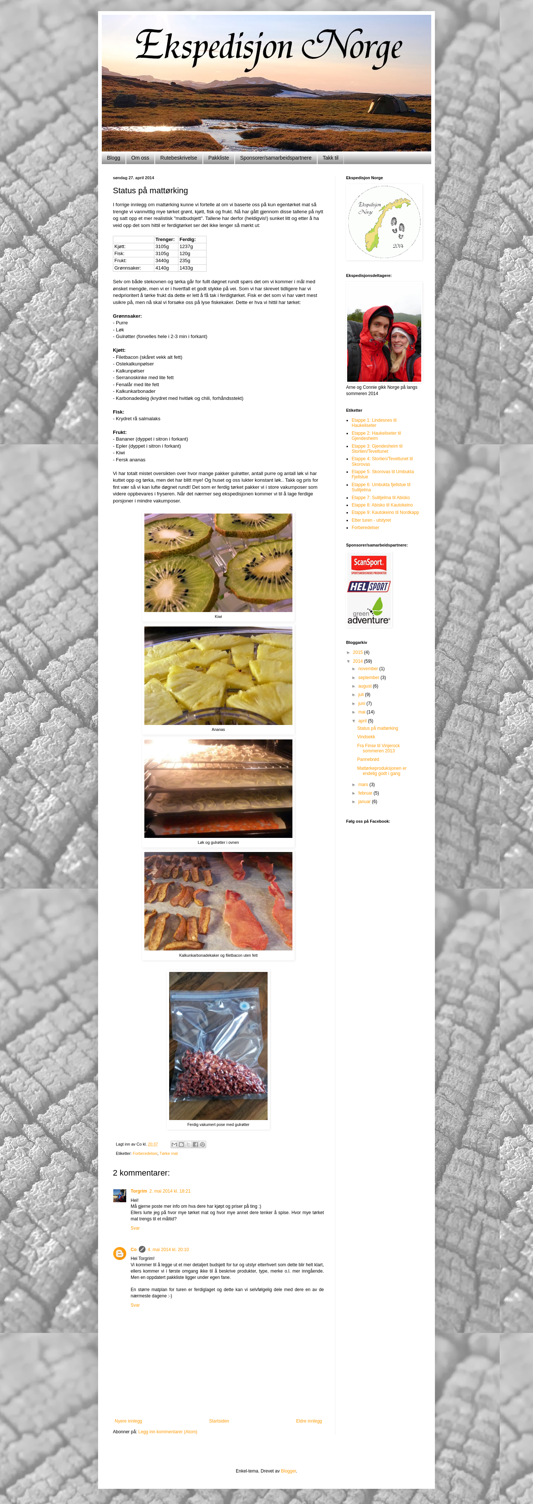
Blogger (288, 1471)
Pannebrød (368, 759)
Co (134, 1249)
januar (365, 801)
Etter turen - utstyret (371, 520)
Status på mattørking (377, 728)
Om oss (140, 158)
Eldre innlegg (309, 1421)
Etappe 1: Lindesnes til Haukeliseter (374, 423)
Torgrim (139, 1191)
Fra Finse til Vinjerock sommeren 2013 (378, 748)
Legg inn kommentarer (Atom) (167, 1431)
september (369, 677)
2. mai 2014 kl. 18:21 (169, 1191)
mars (363, 784)
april (363, 720)
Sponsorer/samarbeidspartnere (276, 158)
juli (361, 694)
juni (362, 703)
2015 (358, 652)
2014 (358, 661)
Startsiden (219, 1421)
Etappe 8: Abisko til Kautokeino (382, 505)
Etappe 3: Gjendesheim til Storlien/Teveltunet (377, 449)
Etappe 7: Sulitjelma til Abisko (381, 497)
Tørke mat (169, 1153)
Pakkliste (218, 158)
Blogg (113, 158)
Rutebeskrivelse (178, 158)
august (365, 686)
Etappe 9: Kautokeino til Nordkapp (385, 512)
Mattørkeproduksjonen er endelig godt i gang (381, 771)
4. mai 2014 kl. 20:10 (168, 1249)
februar (365, 793)
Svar (135, 1228)
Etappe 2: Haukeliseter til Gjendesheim (376, 436)
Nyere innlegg (128, 1421)
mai (362, 712)
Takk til (331, 158)
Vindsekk (366, 736)
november (368, 668)
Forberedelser (145, 1153)
